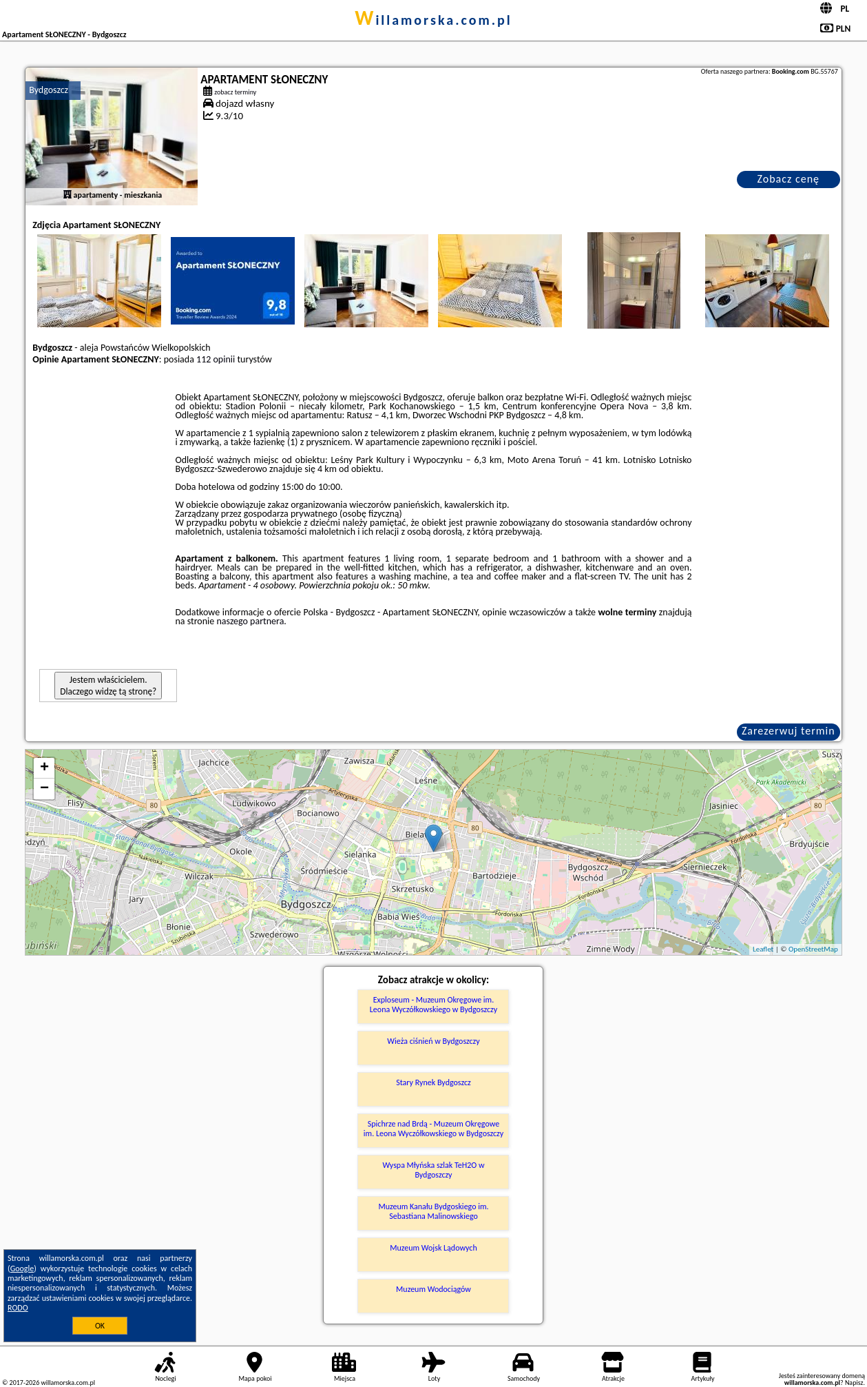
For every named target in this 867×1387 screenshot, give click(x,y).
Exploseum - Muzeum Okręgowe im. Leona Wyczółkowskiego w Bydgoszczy (433, 1004)
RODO (18, 1308)
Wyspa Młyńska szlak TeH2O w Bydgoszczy (433, 1170)
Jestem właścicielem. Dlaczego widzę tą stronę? (108, 685)
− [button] (44, 789)
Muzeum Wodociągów (433, 1289)
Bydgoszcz (48, 90)
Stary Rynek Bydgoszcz (433, 1082)
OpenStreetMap (813, 949)
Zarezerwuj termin (788, 730)
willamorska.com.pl (433, 20)
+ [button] (44, 768)
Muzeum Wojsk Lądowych (433, 1248)
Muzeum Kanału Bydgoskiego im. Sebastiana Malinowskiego (433, 1211)
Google (22, 1268)
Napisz (854, 1382)
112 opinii (215, 359)
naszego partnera (250, 621)
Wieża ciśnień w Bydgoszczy (433, 1041)
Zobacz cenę (788, 178)
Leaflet (763, 949)
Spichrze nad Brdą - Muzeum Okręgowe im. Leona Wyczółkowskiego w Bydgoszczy (433, 1128)
